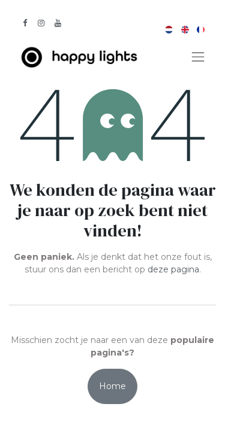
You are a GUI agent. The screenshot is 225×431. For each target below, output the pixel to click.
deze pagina (173, 269)
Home (112, 386)
